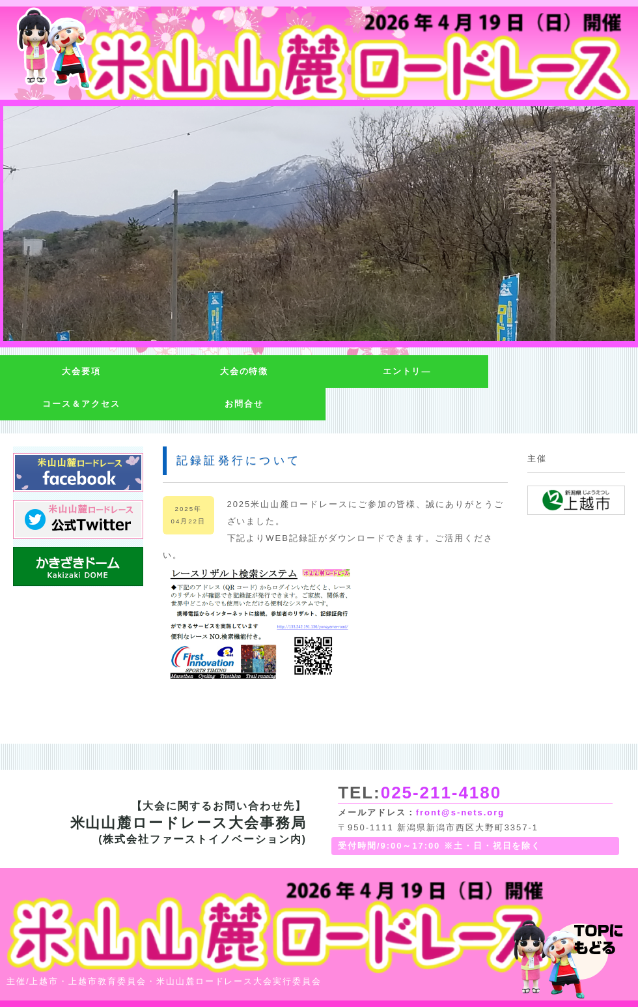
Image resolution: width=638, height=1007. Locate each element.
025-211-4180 (441, 792)
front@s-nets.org (460, 812)
